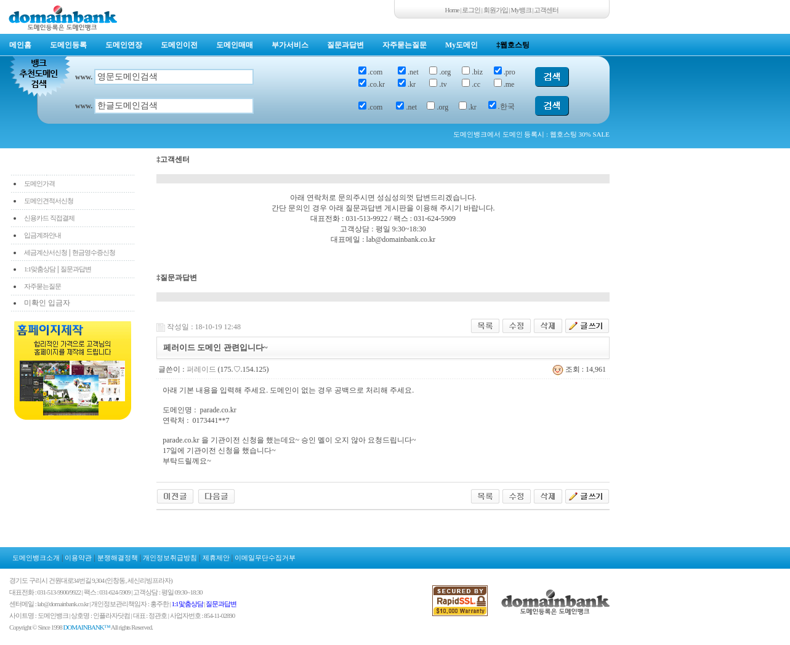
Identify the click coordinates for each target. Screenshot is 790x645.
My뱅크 (521, 10)
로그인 (471, 10)
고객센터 (546, 10)
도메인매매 (234, 45)
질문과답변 (345, 45)
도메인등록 (68, 45)
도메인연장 (123, 45)
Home (452, 10)
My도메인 (461, 45)
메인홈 (20, 45)
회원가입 (495, 10)
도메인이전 (179, 45)
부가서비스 (290, 45)
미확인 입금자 (47, 302)
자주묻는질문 (404, 45)
